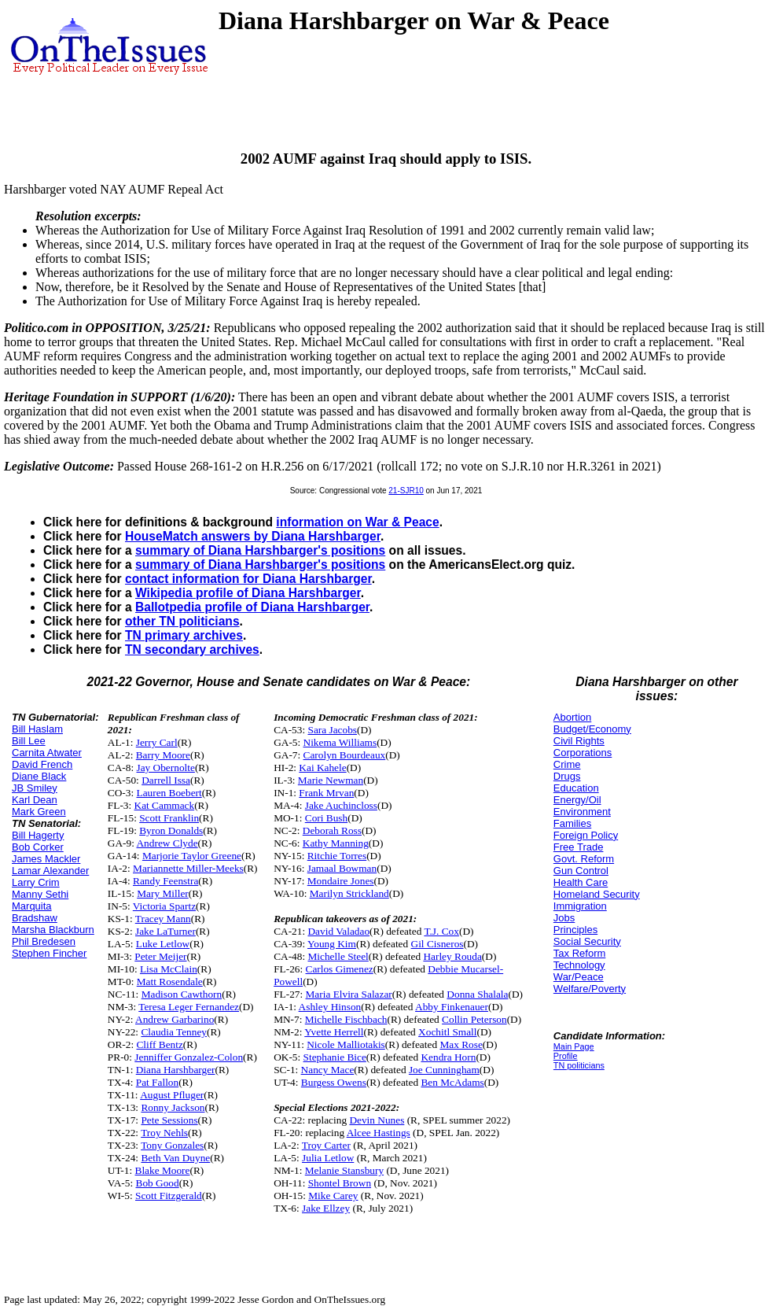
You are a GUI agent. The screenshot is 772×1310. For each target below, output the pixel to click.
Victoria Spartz (164, 906)
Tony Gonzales (172, 1145)
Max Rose (460, 1044)
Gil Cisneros (437, 944)
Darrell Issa (166, 780)
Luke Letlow (162, 944)
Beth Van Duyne (175, 1158)
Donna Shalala (477, 994)
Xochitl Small (447, 1032)
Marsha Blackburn (53, 929)
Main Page (573, 1046)
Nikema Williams (340, 742)
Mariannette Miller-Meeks (188, 868)
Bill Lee (29, 741)
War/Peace (578, 977)
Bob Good (157, 1183)
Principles (575, 929)
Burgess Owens (333, 1082)
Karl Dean (34, 800)
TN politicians (579, 1065)
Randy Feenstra (165, 881)
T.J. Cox (441, 931)
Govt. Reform (583, 859)
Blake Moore (162, 1170)
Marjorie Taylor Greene (191, 856)
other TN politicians (182, 621)
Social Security (587, 941)
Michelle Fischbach (346, 1019)
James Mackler (46, 859)
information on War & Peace (357, 522)
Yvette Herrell (333, 1032)
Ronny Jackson (172, 1107)
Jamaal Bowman (342, 868)
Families (572, 823)
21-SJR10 (405, 490)
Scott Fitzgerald (168, 1195)
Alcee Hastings (378, 1132)
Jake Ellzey (326, 1208)
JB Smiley (34, 788)
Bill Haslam (37, 729)
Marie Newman (330, 780)
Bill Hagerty (38, 835)
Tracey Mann (163, 918)
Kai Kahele (322, 767)
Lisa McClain (168, 969)
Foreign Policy (585, 835)
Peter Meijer (160, 956)
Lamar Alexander (50, 870)
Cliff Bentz (159, 1044)
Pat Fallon (157, 1082)
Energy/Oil (577, 800)
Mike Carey (333, 1195)
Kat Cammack (164, 805)
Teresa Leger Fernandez (188, 1007)
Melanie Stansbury (344, 1170)
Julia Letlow (328, 1158)
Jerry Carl (157, 742)
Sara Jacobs (332, 730)
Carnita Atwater (47, 752)
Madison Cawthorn (182, 994)
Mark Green (39, 811)
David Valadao (338, 931)
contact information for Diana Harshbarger (248, 578)
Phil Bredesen (43, 941)
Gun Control (580, 870)
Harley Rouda (452, 956)
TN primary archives (184, 635)
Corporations (582, 752)
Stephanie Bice (334, 1057)
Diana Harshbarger (175, 1070)
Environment (582, 811)
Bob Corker (38, 847)
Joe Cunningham (444, 1070)
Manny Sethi (40, 894)
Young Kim (331, 944)
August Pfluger (172, 1095)
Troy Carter (326, 1145)
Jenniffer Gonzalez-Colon (188, 1057)
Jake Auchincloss (341, 805)
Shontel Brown (339, 1183)
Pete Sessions (169, 1120)
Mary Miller (163, 893)
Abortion (572, 717)
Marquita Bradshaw (34, 912)
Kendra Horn (448, 1057)
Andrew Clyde (166, 843)
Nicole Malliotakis (346, 1044)
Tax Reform (579, 953)
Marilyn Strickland (349, 893)
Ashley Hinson (330, 1007)
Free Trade (578, 847)
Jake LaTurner (165, 931)
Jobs (564, 918)
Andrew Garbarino (174, 1019)
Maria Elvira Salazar (349, 994)
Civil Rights (579, 741)
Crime (567, 764)
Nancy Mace (328, 1070)
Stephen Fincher (49, 953)
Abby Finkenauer (451, 1007)
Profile (565, 1056)
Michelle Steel (337, 956)
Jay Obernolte (165, 767)
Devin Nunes (376, 1120)
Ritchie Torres (336, 856)
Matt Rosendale (170, 981)
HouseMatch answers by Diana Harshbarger (252, 536)
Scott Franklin (169, 818)
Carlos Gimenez (339, 969)
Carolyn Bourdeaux (344, 755)
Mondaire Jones (340, 881)
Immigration (580, 906)
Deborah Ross (332, 830)
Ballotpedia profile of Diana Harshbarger (252, 607)
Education (576, 788)
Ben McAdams (452, 1082)
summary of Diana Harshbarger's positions (260, 550)
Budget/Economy (592, 729)
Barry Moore (163, 755)
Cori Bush (326, 818)
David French (42, 764)
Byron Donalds (171, 830)
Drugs (567, 776)
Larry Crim (36, 882)
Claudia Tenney (174, 1032)
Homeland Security (596, 894)
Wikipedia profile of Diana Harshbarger (248, 593)
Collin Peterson (474, 1019)
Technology (579, 965)
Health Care (580, 882)
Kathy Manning (336, 843)
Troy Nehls (164, 1132)
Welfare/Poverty (589, 988)
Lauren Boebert (168, 793)
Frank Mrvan (326, 793)
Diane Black (39, 776)
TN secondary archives (192, 649)
